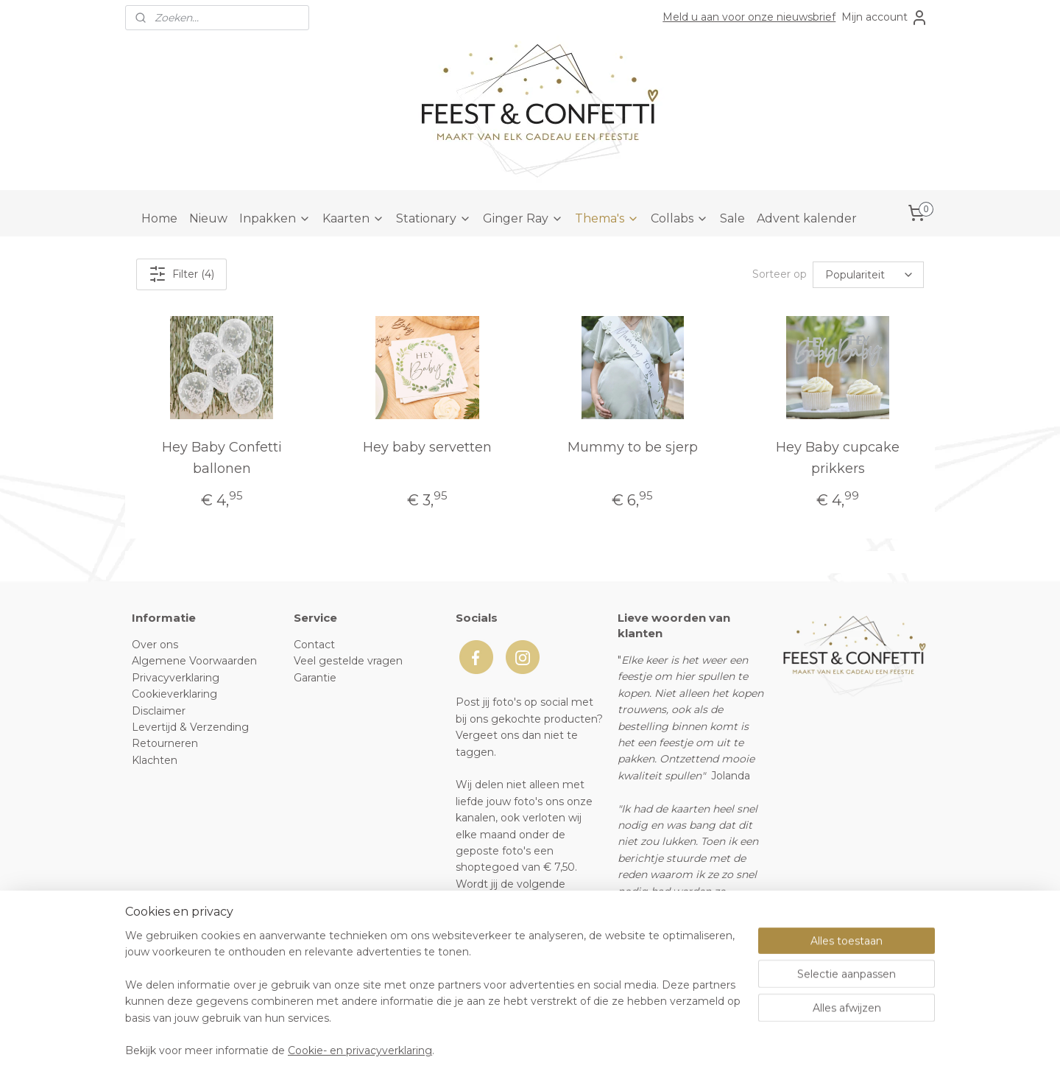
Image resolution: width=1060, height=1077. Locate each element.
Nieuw (208, 218)
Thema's (607, 218)
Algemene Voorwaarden (194, 660)
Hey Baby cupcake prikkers (838, 458)
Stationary (433, 218)
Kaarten (353, 218)
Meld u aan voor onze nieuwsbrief (748, 17)
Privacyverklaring (175, 677)
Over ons (155, 644)
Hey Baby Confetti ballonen (222, 458)
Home (159, 218)
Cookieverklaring (174, 694)
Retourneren (165, 743)
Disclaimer (159, 711)
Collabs (679, 218)
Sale (732, 218)
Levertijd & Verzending (190, 727)
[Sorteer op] (868, 274)
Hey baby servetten (427, 447)
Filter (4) (181, 274)
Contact (314, 644)
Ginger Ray (523, 218)
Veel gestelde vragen (348, 660)
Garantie (315, 677)
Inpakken (275, 218)
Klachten (154, 760)
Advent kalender (807, 218)
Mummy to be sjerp (633, 447)
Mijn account (884, 18)
